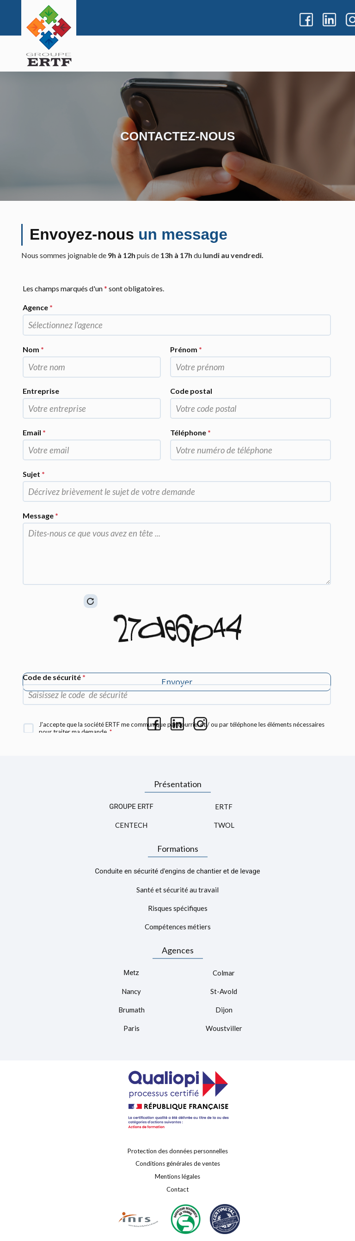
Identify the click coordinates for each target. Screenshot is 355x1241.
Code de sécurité (54, 677)
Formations (177, 848)
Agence (38, 307)
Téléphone (190, 432)
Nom (33, 349)
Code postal (191, 390)
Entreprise (41, 390)
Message (40, 515)
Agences (178, 950)
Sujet (34, 474)
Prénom (186, 349)
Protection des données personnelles (178, 1150)
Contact (177, 1189)
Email (34, 432)
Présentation (178, 784)
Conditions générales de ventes (177, 1163)
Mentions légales (177, 1176)
